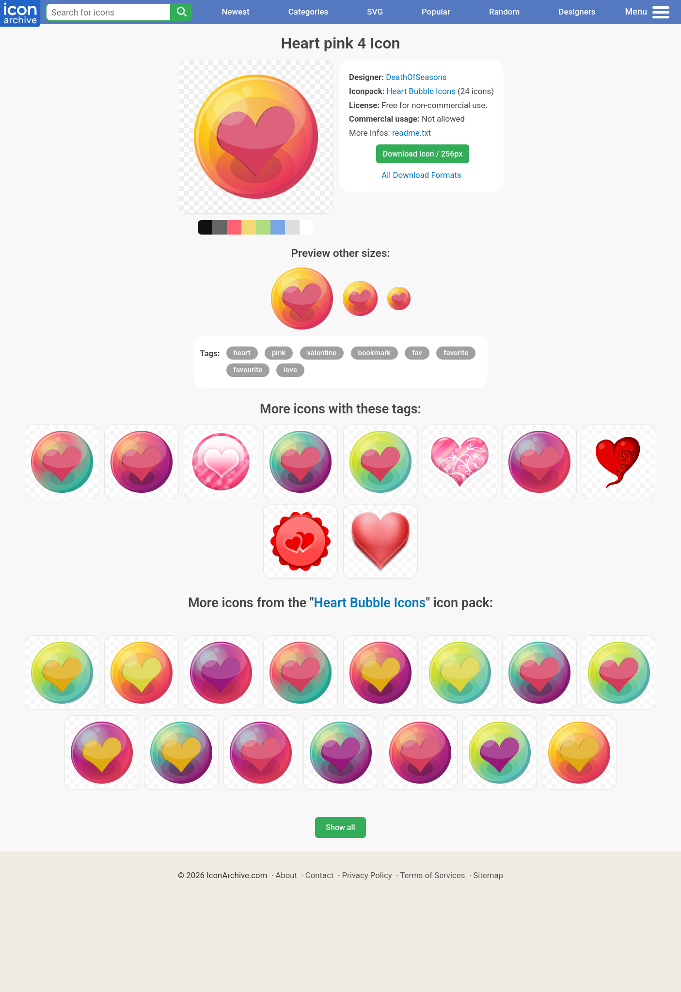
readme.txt (411, 133)
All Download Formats (421, 175)
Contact (319, 875)
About (286, 875)
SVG (375, 11)
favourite (248, 369)
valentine (322, 352)
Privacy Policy (367, 875)
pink (278, 352)
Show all (340, 827)
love (290, 369)
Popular (436, 11)
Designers (576, 11)
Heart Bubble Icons (421, 91)
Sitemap (488, 875)
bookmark (374, 352)
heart (242, 352)
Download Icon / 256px (422, 153)
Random (504, 11)
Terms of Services (432, 875)
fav (417, 352)
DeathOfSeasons (416, 77)
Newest (235, 11)
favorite (455, 352)
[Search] (181, 12)
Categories (308, 11)
